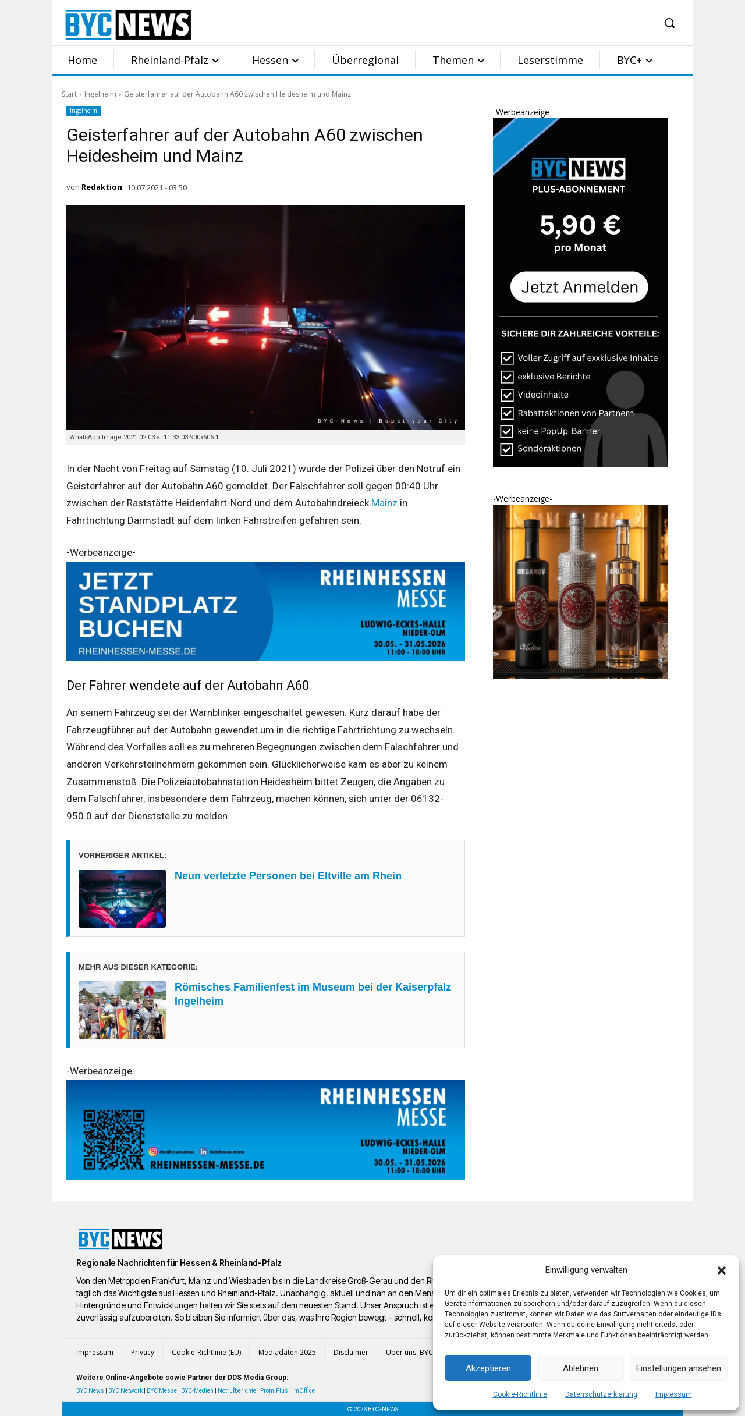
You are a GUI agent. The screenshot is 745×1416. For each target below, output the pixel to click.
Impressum (673, 1394)
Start (69, 94)
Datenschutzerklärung (601, 1394)
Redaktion (101, 187)
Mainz (384, 503)
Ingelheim (100, 94)
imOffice (303, 1390)
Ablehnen (580, 1368)
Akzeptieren (488, 1368)
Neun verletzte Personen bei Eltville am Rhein (288, 876)
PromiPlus (274, 1390)
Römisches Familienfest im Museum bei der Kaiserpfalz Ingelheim (313, 993)
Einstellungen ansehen (678, 1368)
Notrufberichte (237, 1390)
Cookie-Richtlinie (520, 1394)
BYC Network (125, 1390)
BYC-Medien (197, 1390)
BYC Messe (162, 1390)
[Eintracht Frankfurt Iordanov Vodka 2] (580, 676)
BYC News (90, 1390)
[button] (722, 1270)
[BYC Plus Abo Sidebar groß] (580, 464)
